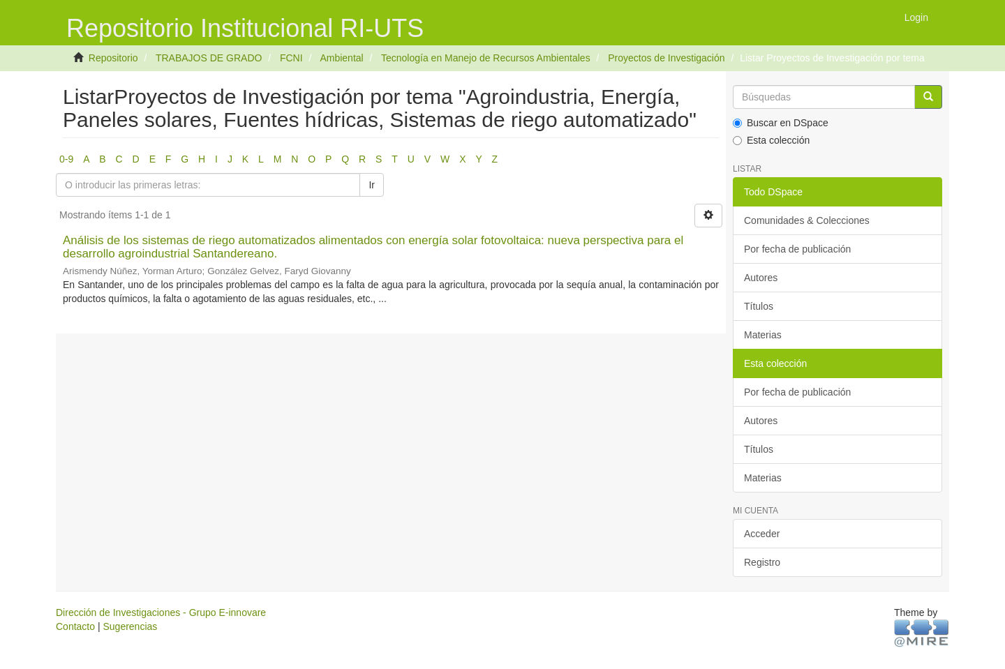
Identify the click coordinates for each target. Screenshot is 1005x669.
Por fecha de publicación (797, 249)
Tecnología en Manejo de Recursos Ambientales (485, 57)
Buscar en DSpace (780, 122)
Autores (760, 277)
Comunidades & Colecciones (807, 220)
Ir (371, 184)
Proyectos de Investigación (666, 57)
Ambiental (341, 57)
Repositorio (113, 57)
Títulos (758, 306)
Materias (763, 334)
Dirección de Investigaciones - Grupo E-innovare (161, 612)
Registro (762, 562)
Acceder (762, 533)
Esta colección (771, 140)
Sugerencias (130, 626)
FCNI (291, 57)
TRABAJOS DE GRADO (209, 57)
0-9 (66, 159)
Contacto (75, 626)
